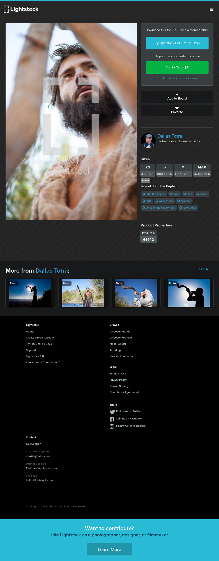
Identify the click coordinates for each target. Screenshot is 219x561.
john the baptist (154, 194)
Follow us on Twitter (128, 411)
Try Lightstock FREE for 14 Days (177, 43)
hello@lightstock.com (39, 480)
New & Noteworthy (122, 356)
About (30, 331)
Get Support (33, 444)
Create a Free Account (40, 337)
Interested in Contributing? (43, 362)
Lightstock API (35, 356)
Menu (211, 9)
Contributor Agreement (124, 392)
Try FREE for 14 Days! (39, 344)
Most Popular (118, 344)
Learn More (109, 549)
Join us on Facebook (129, 418)
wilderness (164, 201)
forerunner (188, 208)
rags (147, 201)
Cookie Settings (120, 386)
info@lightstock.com (38, 456)
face (174, 194)
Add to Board (177, 97)
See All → (206, 269)
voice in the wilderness (159, 208)
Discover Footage (121, 337)
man (187, 194)
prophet (184, 201)
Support (31, 350)
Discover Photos (120, 331)
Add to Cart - (177, 67)
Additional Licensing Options (177, 78)
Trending (115, 350)
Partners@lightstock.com (41, 468)
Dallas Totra (169, 135)
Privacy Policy (118, 380)
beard (202, 194)
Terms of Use (118, 373)
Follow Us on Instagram (131, 426)
